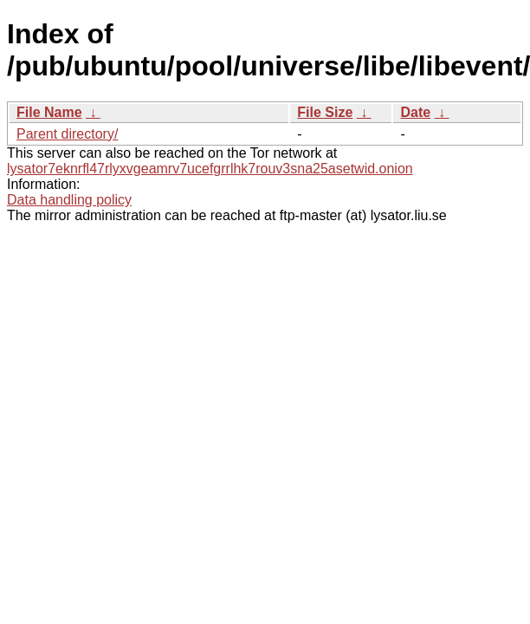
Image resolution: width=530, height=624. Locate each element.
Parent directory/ (67, 134)
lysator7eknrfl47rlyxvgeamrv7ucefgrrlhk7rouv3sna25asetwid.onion (210, 168)
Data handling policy (69, 199)
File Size (324, 112)
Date (415, 112)
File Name (49, 112)
